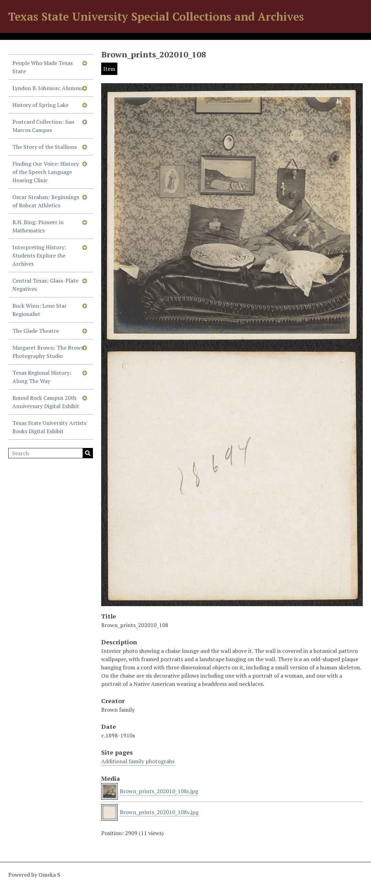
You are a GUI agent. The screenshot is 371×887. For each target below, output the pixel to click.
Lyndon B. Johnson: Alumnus (48, 88)
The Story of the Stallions (44, 147)
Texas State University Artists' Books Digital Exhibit (50, 427)
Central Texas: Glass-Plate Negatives (45, 285)
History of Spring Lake (40, 105)
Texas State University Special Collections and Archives (156, 16)
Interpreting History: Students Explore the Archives (39, 255)
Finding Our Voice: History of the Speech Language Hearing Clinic (45, 172)
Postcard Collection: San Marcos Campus (43, 126)
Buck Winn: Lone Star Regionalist (39, 310)
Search (88, 453)
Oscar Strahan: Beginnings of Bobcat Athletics (45, 201)
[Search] (50, 453)
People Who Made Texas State (42, 67)
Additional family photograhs (137, 761)
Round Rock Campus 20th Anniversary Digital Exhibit (45, 402)
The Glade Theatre (35, 331)
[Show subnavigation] (84, 63)
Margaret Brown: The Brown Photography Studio (48, 352)
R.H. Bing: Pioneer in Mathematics (38, 226)
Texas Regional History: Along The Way (41, 377)
